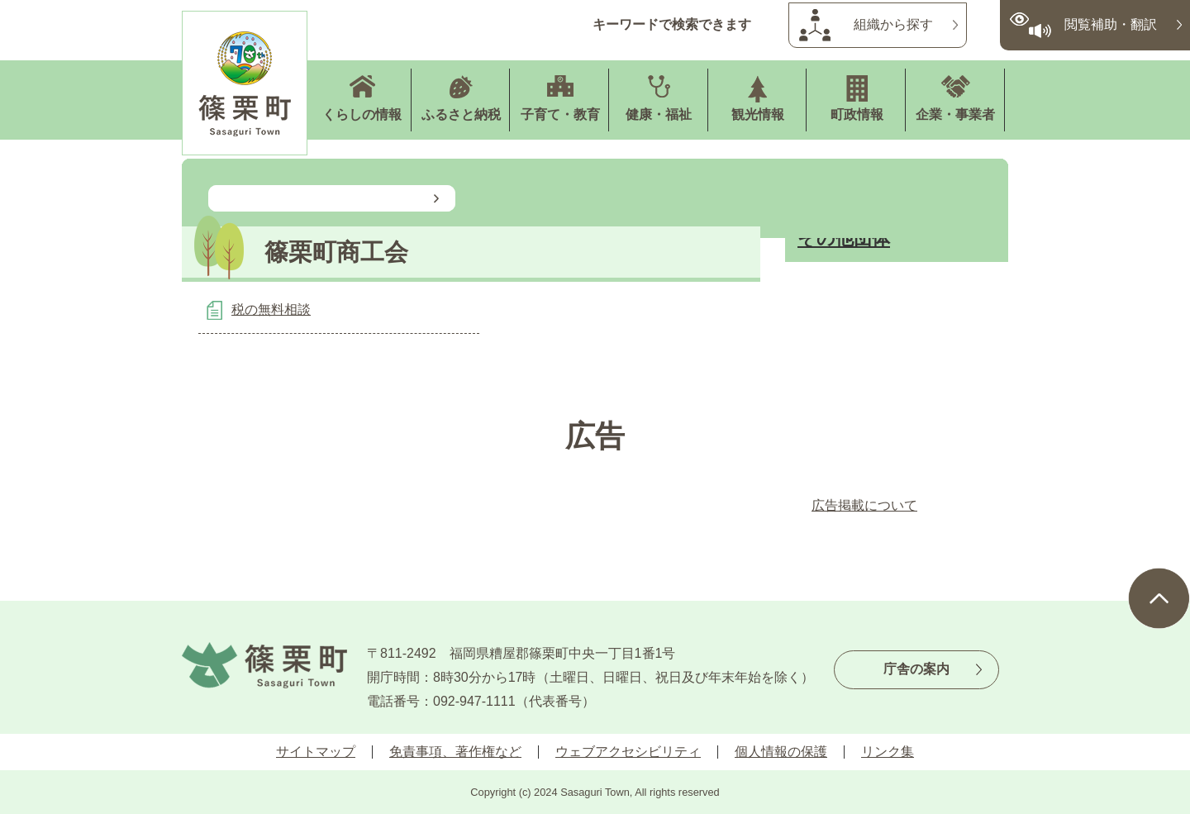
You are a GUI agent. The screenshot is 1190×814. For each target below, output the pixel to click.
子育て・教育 (560, 114)
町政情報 (857, 114)
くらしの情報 (362, 114)
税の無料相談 (271, 309)
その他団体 (843, 238)
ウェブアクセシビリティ (628, 752)
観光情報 (757, 114)
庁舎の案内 (916, 669)
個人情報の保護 (781, 752)
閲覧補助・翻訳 (1110, 24)
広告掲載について (864, 505)
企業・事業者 (955, 114)
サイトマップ (315, 752)
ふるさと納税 (461, 114)
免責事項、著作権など (455, 752)
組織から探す (893, 24)
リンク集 (887, 752)
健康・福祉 (659, 114)
